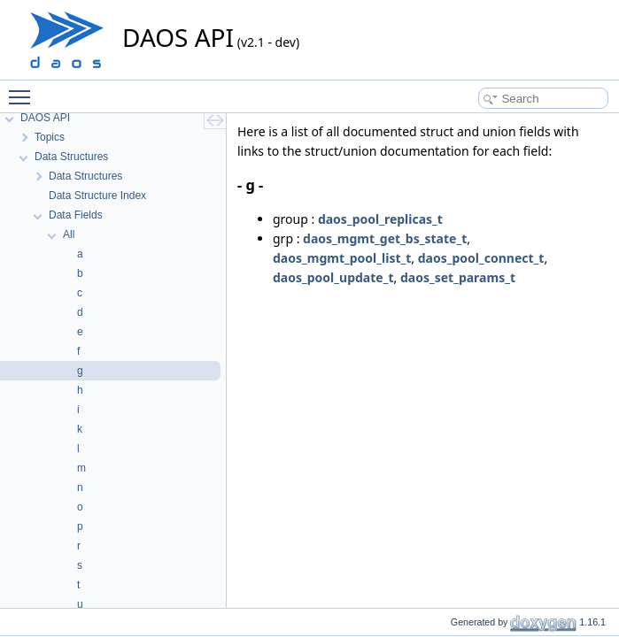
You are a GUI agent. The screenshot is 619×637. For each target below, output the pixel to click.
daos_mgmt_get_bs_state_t (385, 238)
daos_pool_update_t (333, 277)
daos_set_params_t (457, 277)
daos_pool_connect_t (481, 257)
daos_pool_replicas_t (380, 219)
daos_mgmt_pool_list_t (342, 257)
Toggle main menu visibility (24, 89)
